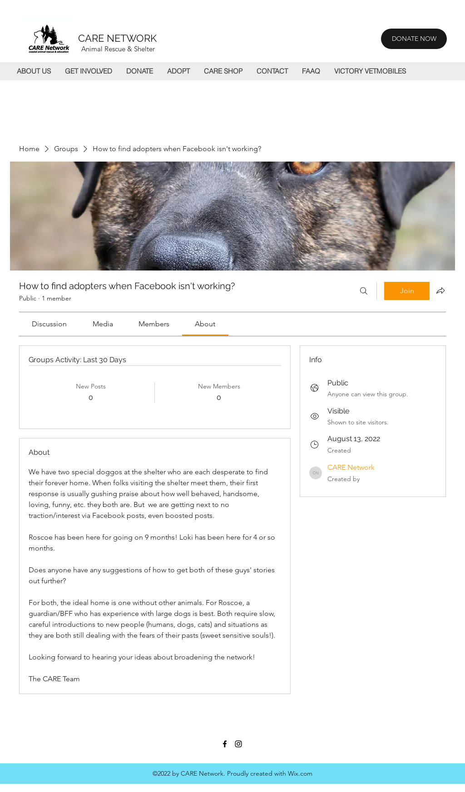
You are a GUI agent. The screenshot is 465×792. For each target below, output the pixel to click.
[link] (49, 324)
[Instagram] (238, 743)
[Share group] (440, 290)
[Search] (363, 291)
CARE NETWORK (117, 38)
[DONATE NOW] (414, 39)
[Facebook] (224, 743)
